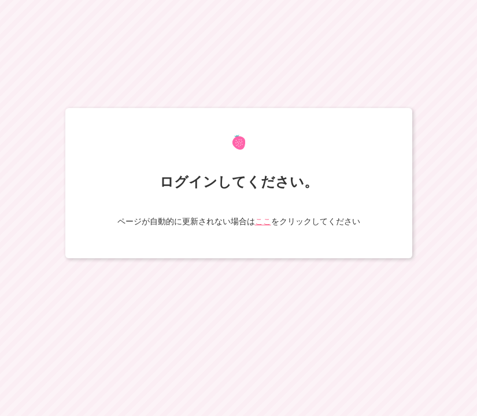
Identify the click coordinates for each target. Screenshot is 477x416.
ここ (263, 221)
